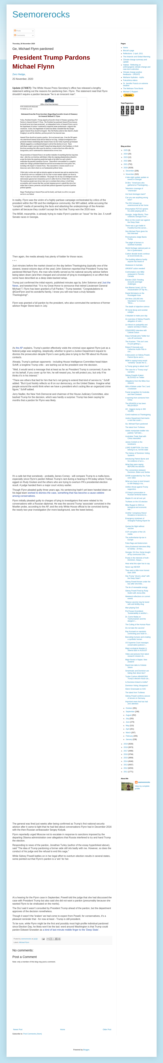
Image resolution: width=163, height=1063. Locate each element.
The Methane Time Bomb (133, 88)
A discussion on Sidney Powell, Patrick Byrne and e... (137, 356)
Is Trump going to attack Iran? (137, 366)
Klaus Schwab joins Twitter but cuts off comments (137, 337)
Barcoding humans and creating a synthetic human (137, 638)
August (129, 715)
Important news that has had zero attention (136, 703)
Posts (17, 31)
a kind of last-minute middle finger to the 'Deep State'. (71, 930)
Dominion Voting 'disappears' (136, 686)
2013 (126, 765)
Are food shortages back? (135, 194)
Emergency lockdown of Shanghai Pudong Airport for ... (137, 520)
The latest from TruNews (135, 427)
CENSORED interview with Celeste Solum (136, 331)
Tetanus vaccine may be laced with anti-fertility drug (137, 603)
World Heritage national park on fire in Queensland (137, 249)
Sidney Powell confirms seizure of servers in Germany (137, 697)
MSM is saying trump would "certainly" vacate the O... (136, 362)
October (129, 708)
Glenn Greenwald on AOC (135, 689)
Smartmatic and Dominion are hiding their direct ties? (137, 672)
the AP (19, 348)
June (128, 722)
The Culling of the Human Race (137, 625)
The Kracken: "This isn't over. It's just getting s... (136, 343)
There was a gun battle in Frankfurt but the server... (136, 227)
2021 (126, 164)
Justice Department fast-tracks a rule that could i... (137, 419)
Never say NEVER (132, 567)
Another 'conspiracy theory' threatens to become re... (136, 514)
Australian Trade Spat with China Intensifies (135, 437)
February (129, 736)
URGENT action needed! (135, 268)
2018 (126, 747)
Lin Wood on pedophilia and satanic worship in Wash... (136, 326)
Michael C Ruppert (130, 92)
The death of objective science (137, 307)
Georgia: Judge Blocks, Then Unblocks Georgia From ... (136, 215)
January (129, 739)
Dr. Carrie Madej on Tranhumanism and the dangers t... (135, 619)
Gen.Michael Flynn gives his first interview (136, 232)
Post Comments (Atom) (32, 1034)
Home (62, 1029)
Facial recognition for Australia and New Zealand (137, 393)
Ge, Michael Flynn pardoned (136, 424)
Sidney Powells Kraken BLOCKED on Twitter (134, 376)
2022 (126, 161)
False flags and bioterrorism (136, 543)
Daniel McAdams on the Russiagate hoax (134, 294)
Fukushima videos (130, 80)
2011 (126, 772)
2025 (126, 150)
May (128, 726)
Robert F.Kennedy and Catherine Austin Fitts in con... (135, 349)
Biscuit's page (128, 51)
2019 (126, 744)
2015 (126, 758)
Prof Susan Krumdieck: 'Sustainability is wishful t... (137, 612)
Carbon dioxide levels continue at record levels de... (137, 255)
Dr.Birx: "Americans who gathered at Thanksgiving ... (137, 184)
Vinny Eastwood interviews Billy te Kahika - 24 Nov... (137, 548)
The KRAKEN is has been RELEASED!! (135, 404)
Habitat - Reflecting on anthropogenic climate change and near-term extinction (136, 67)
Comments (19, 35)
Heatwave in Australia (133, 265)
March (128, 733)
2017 (126, 751)
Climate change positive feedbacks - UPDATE (132, 73)
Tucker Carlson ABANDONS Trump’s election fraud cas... (137, 677)
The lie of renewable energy (136, 587)
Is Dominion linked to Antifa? (136, 682)
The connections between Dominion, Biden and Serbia (137, 471)
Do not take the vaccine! (134, 628)
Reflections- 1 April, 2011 (133, 54)
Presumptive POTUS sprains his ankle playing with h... (136, 210)
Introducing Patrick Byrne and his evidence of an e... (137, 460)
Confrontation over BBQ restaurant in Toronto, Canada (134, 274)
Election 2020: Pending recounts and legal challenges (134, 282)
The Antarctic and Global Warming (136, 57)
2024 (126, 154)
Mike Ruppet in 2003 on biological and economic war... (136, 507)
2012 (126, 768)
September (130, 712)
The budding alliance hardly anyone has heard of (136, 260)
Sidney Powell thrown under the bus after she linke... (137, 583)
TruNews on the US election (136, 502)
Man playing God (132, 608)
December (130, 171)
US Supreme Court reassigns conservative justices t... (136, 644)
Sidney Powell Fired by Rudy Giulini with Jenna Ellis (136, 592)
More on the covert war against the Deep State (137, 221)
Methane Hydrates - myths (133, 77)
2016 (126, 754)
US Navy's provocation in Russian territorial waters (136, 494)
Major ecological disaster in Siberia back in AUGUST (136, 649)
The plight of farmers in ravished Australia (134, 244)
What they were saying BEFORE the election (134, 465)
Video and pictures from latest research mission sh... (137, 655)
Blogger (86, 1050)
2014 (126, 761)
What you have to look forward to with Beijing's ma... (137, 482)
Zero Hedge (18, 74)
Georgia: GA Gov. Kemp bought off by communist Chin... (137, 553)
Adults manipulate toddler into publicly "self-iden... (137, 432)
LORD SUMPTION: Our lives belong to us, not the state (136, 449)
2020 (126, 168)
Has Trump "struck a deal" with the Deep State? (137, 577)
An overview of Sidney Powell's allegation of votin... (137, 320)
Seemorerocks (41, 14)
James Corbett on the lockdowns (133, 443)
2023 (126, 157)
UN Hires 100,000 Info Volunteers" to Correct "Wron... (135, 301)
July (127, 719)
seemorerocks (144, 782)
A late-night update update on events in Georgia (137, 178)
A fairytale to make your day (136, 316)
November (130, 174)
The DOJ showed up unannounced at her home (136, 204)
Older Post (107, 1029)
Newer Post (17, 1029)
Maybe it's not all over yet (135, 498)
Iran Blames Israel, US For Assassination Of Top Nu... (136, 289)
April (128, 729)
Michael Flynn (24, 942)
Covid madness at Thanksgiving (138, 415)
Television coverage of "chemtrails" (134, 189)
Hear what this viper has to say (137, 564)
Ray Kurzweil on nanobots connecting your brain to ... (136, 633)
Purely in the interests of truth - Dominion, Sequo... (137, 559)
